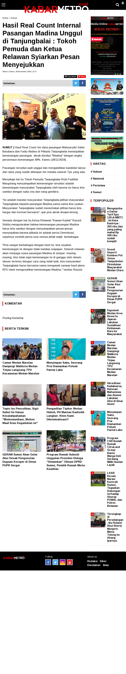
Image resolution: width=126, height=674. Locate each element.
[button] (122, 1)
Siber (103, 561)
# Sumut (96, 192)
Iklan (106, 565)
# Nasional (97, 178)
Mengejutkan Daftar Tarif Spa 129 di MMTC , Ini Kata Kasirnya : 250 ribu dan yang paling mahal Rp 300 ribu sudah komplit (115, 225)
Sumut (14, 18)
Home (5, 18)
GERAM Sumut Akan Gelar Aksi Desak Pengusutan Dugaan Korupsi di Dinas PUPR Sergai (115, 290)
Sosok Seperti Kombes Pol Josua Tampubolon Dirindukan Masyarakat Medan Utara (115, 260)
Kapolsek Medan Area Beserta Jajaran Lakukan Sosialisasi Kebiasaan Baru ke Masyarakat (114, 322)
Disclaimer (94, 565)
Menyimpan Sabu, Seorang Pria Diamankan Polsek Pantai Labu (64, 366)
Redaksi (92, 561)
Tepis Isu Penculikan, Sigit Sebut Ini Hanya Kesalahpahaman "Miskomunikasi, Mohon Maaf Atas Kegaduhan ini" (20, 416)
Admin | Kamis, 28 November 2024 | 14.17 (19, 72)
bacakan (70, 76)
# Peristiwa (98, 185)
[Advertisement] (44, 281)
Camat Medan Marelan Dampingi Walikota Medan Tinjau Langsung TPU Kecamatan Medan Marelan (114, 359)
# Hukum (96, 171)
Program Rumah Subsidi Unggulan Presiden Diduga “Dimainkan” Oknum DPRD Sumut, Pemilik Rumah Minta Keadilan (66, 462)
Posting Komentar (12, 318)
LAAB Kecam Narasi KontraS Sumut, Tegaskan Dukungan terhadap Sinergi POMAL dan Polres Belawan (114, 489)
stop (82, 76)
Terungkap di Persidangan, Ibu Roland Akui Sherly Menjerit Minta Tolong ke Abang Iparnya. (115, 527)
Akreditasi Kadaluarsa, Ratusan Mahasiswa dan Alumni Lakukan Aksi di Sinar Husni (115, 393)
